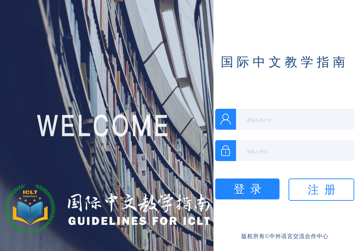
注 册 (321, 189)
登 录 (247, 189)
